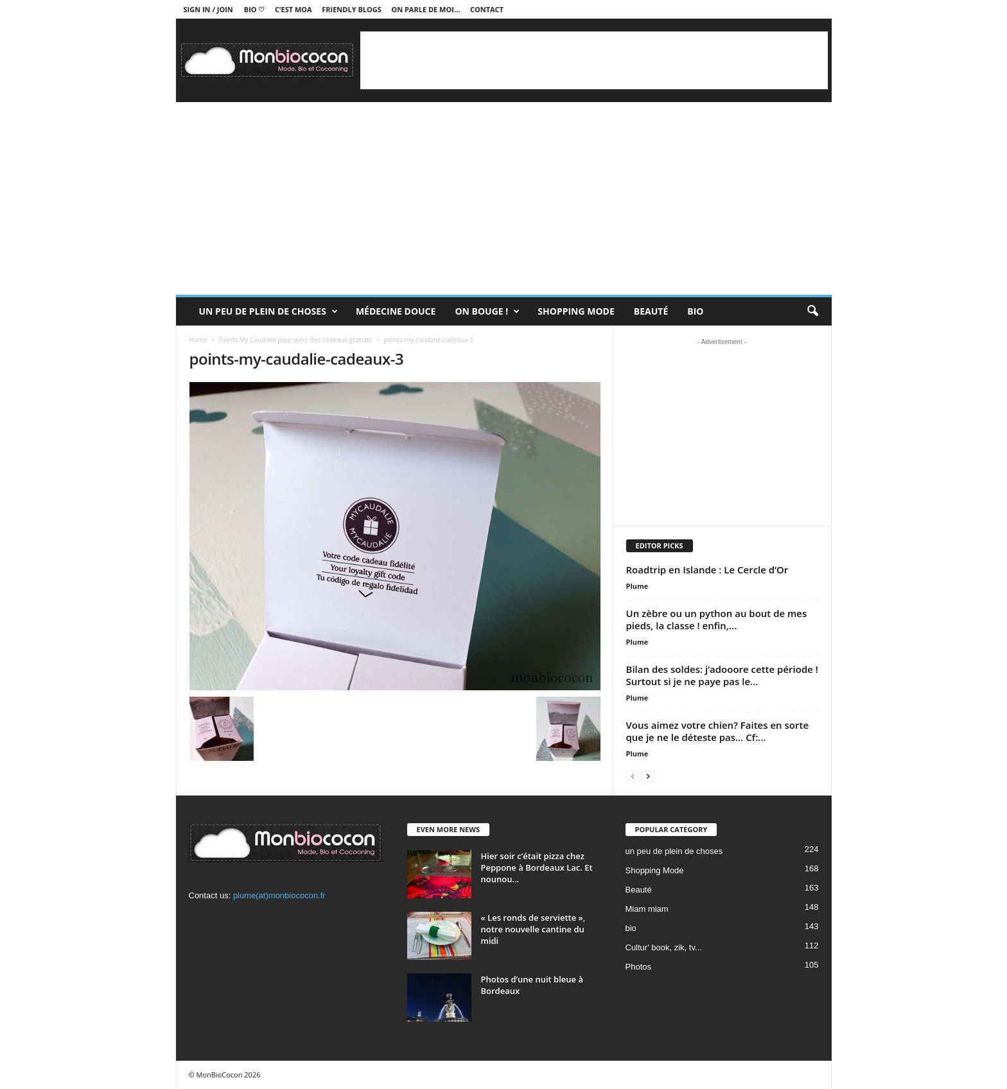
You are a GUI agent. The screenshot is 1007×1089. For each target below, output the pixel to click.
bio (631, 928)
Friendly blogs (351, 9)
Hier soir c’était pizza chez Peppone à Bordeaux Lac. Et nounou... (537, 867)
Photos (638, 966)
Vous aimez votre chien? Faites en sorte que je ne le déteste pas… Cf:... (717, 731)
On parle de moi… (425, 9)
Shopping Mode (576, 311)
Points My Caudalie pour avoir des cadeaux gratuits (295, 339)
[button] (812, 311)
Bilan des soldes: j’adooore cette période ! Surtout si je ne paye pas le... (722, 675)
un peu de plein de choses (268, 311)
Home (198, 339)
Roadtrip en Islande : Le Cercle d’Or (707, 569)
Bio (695, 311)
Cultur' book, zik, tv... (664, 947)
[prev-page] (632, 776)
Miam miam (647, 909)
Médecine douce (396, 311)
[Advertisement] (594, 60)
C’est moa (293, 9)
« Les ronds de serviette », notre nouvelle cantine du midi (533, 929)
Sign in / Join (208, 9)
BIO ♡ (254, 9)
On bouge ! (487, 311)
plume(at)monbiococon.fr (279, 895)
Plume (637, 586)
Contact (487, 9)
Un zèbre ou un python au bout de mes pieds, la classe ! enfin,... (716, 619)
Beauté (651, 311)
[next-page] (648, 776)
